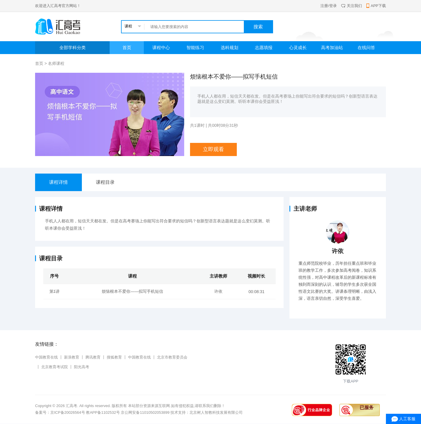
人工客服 (407, 418)
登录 (333, 6)
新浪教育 (71, 357)
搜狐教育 (114, 357)
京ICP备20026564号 (67, 412)
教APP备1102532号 (103, 412)
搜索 (258, 26)
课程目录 (105, 182)
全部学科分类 (72, 47)
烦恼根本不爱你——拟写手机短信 (132, 291)
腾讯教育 (93, 357)
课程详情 (58, 182)
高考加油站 (332, 47)
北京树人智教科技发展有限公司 (216, 412)
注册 (324, 6)
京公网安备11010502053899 (145, 412)
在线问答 (366, 47)
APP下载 (376, 6)
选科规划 (229, 47)
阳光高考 (81, 367)
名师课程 (56, 63)
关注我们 (351, 6)
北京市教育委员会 (172, 357)
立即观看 (213, 149)
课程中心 (161, 47)
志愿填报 (263, 47)
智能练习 (195, 47)
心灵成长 (298, 47)
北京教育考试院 (54, 367)
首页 (126, 47)
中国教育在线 (46, 357)
